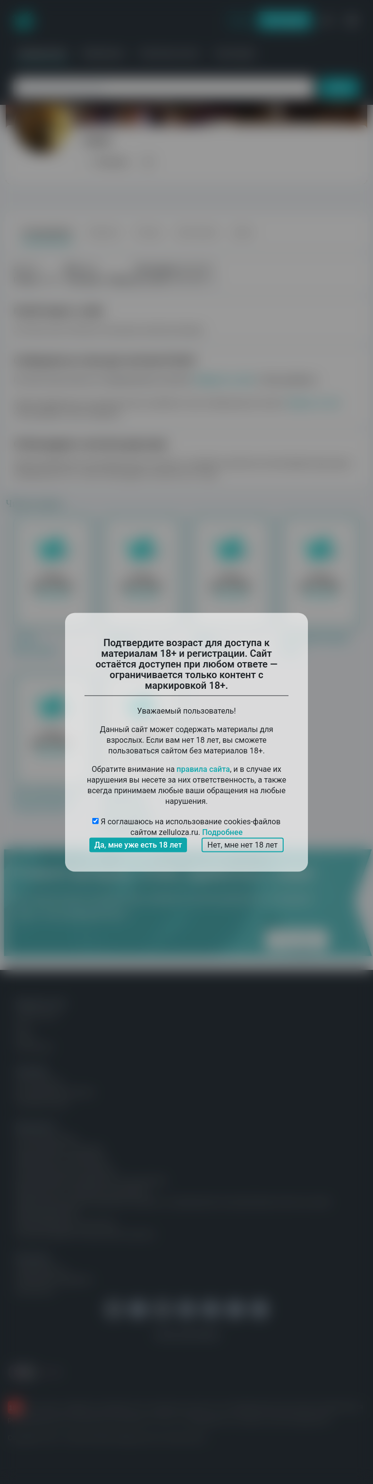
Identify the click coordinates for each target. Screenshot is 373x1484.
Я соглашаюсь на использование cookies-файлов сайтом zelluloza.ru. (186, 827)
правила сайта (203, 768)
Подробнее (222, 831)
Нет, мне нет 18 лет (242, 844)
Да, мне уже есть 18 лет (138, 844)
